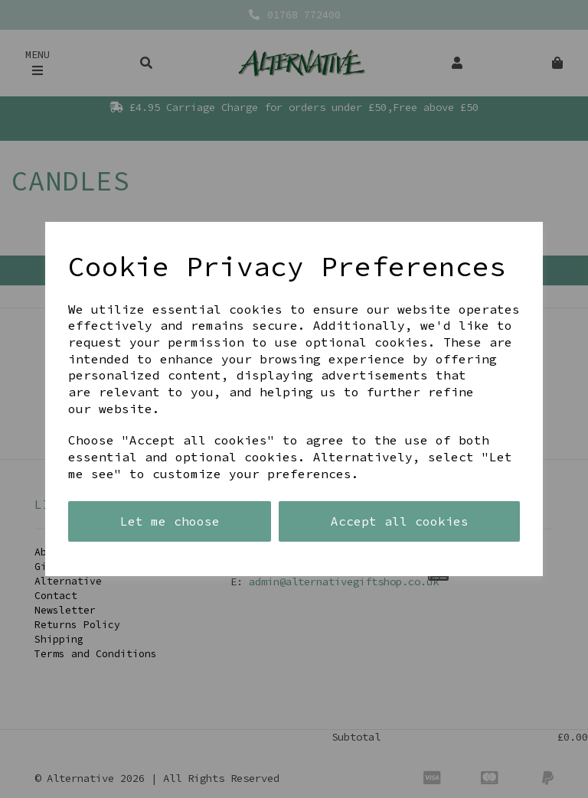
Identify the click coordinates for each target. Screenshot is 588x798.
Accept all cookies (400, 521)
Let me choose (170, 521)
